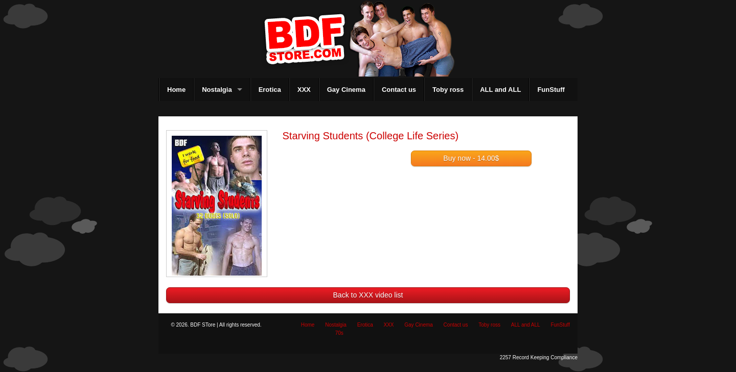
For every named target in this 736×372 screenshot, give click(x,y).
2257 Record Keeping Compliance (539, 357)
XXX (304, 89)
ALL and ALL (500, 89)
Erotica (270, 89)
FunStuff (550, 89)
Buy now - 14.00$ (471, 158)
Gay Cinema (346, 89)
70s (339, 333)
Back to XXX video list (368, 295)
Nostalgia (217, 89)
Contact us (399, 89)
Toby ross (448, 89)
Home (176, 89)
